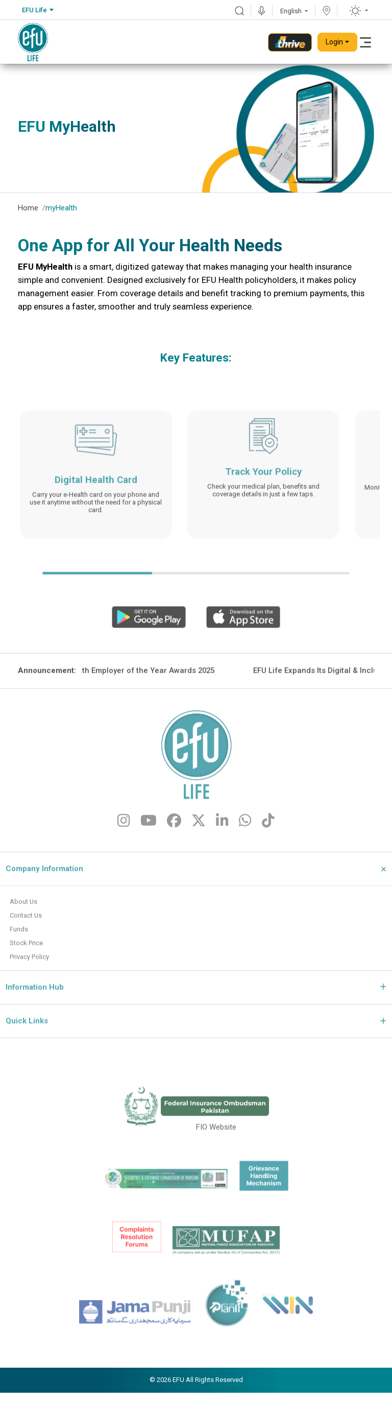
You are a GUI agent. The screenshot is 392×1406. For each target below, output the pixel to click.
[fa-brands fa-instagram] (123, 857)
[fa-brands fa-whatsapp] (245, 857)
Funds (20, 964)
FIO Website (216, 1164)
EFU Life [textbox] (34, 10)
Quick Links (27, 1059)
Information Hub (35, 1025)
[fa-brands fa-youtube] (148, 857)
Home (28, 208)
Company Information (44, 902)
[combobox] (37, 10)
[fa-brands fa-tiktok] (268, 857)
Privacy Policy (33, 994)
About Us (25, 935)
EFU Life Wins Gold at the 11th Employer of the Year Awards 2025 (150, 705)
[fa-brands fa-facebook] (174, 857)
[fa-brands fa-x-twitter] (198, 857)
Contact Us (28, 950)
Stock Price (29, 979)
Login (334, 42)
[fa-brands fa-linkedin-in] (222, 857)
